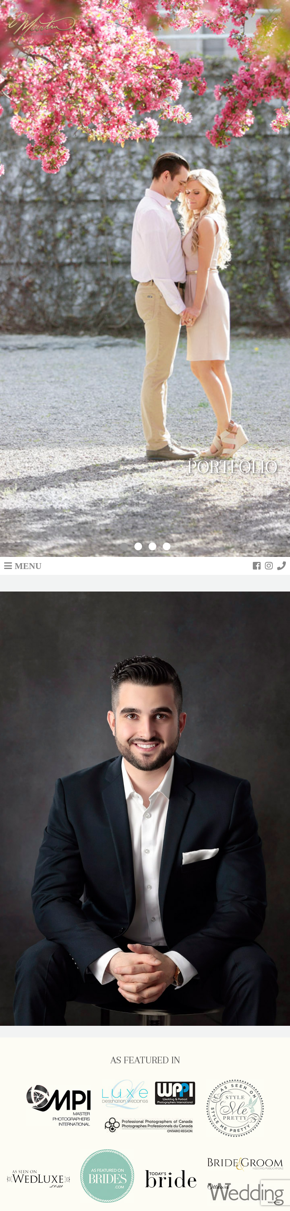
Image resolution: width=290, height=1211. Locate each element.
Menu (28, 565)
